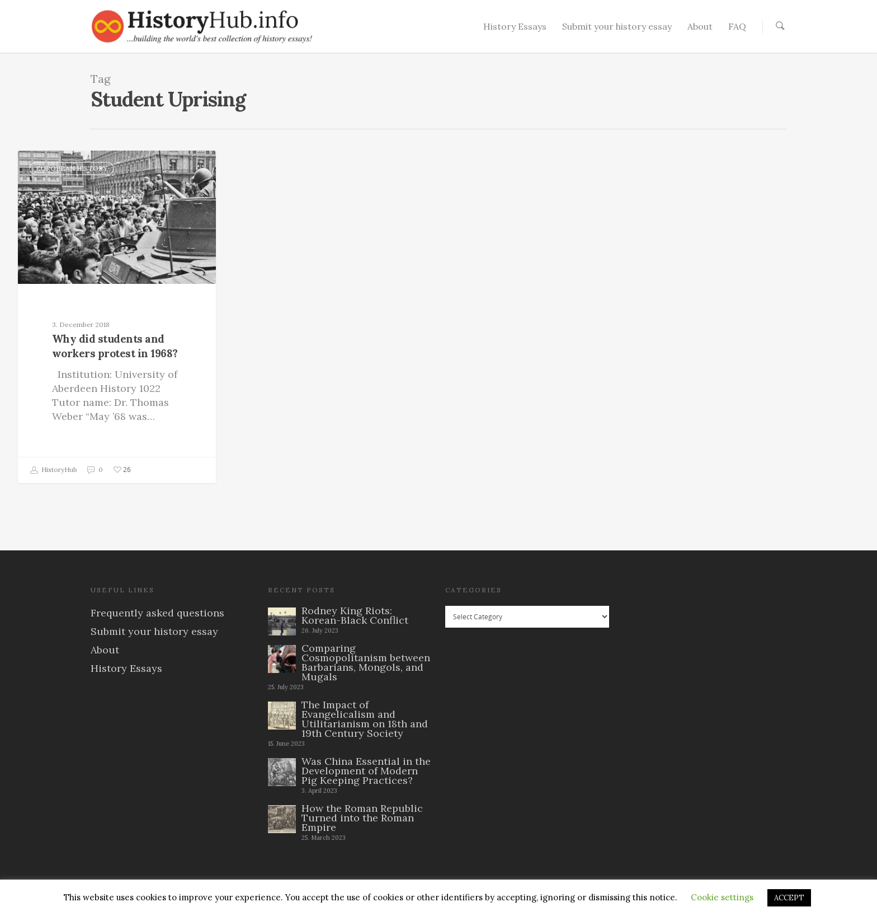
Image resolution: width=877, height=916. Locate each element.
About (700, 26)
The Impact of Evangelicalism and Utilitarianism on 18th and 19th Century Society (364, 719)
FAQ (737, 26)
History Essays (514, 26)
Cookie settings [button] (722, 897)
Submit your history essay (617, 26)
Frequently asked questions (157, 612)
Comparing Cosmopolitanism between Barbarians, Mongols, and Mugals (365, 662)
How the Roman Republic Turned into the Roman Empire (362, 817)
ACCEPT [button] (789, 898)
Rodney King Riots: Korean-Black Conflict (354, 615)
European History (71, 168)
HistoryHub (53, 470)
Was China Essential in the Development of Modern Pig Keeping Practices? (366, 770)
